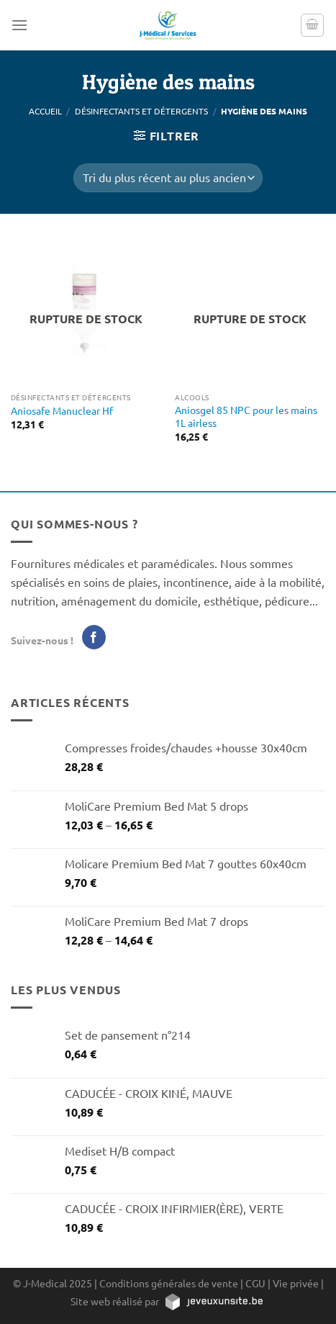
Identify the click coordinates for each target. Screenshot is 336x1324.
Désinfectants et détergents (141, 111)
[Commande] (168, 177)
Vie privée (296, 1282)
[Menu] (19, 24)
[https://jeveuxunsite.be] (213, 1300)
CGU (255, 1282)
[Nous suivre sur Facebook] (94, 637)
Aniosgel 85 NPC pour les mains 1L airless (246, 416)
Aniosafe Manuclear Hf (62, 411)
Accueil (45, 111)
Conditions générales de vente (168, 1282)
